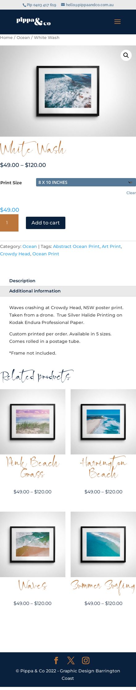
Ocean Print (45, 254)
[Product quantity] (9, 223)
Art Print (111, 246)
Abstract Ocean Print (76, 246)
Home (6, 37)
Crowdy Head (15, 254)
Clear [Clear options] (131, 193)
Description (22, 280)
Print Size (11, 182)
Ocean (23, 37)
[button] (126, 55)
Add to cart (45, 223)
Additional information (35, 291)
